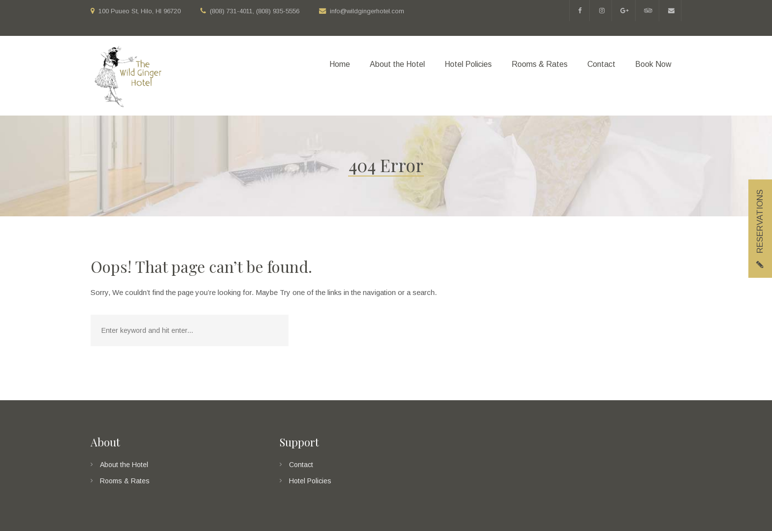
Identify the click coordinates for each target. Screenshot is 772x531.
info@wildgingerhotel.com (367, 11)
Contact (301, 465)
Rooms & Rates (125, 481)
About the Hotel (124, 465)
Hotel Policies (310, 481)
